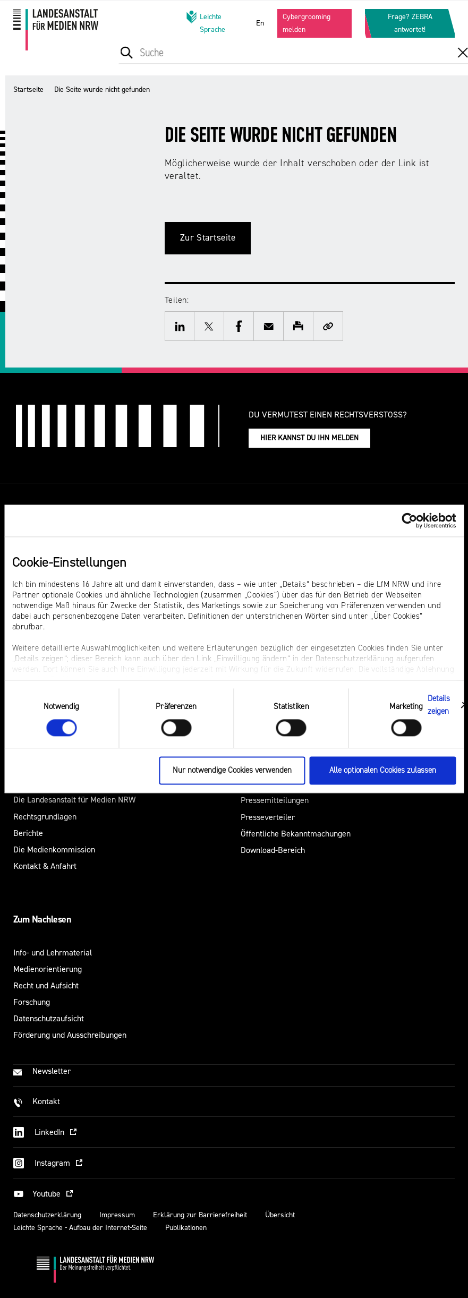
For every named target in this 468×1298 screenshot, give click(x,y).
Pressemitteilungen (275, 800)
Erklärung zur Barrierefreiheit (200, 1215)
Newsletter (51, 1071)
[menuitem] (172, 62)
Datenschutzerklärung (47, 1215)
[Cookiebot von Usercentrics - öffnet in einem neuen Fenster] (409, 520)
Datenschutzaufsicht (48, 1018)
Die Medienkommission (54, 849)
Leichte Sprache (205, 23)
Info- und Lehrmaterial (52, 952)
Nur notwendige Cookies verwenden (232, 771)
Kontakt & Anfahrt (44, 866)
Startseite (28, 89)
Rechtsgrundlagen (44, 816)
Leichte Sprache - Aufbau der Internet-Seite (80, 1228)
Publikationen (186, 1228)
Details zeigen (439, 705)
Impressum (117, 1215)
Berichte (28, 833)
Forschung (31, 1001)
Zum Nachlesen (42, 919)
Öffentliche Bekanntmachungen (296, 833)
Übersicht (280, 1215)
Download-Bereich (273, 850)
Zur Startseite (208, 237)
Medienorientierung (47, 969)
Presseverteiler (268, 817)
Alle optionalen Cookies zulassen (382, 771)
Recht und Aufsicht (46, 985)
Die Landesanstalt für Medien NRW (74, 799)
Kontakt (46, 1101)
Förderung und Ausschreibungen (69, 1034)
